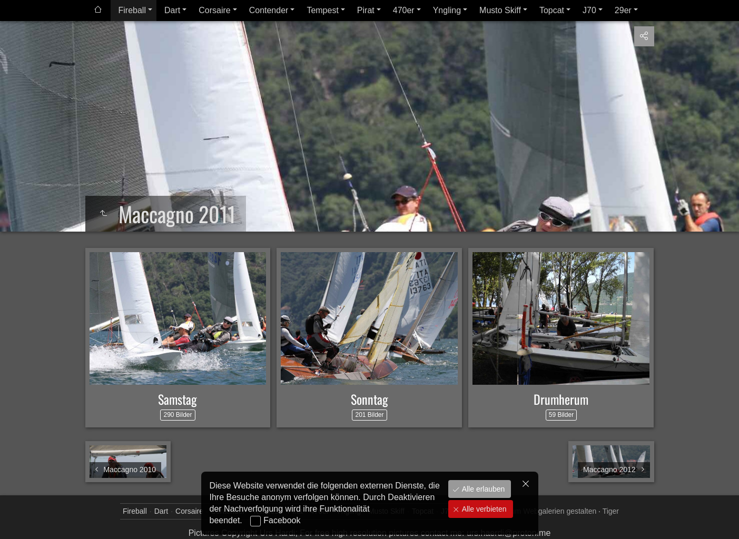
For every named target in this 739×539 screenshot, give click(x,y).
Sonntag (369, 399)
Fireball (132, 10)
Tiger (611, 511)
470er (404, 10)
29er (623, 10)
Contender (269, 10)
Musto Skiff (500, 10)
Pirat (366, 10)
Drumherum (561, 399)
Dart (172, 10)
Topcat (551, 10)
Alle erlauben (482, 489)
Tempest (322, 10)
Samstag (177, 399)
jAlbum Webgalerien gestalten (547, 511)
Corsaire (214, 10)
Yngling (447, 10)
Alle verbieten (483, 509)
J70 (589, 10)
